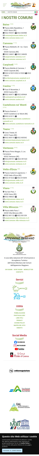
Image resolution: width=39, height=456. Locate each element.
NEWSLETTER (28, 269)
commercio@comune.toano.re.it (17, 140)
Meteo (19, 288)
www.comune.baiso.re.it (14, 38)
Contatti (19, 272)
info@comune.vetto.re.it (14, 180)
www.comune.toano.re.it (14, 143)
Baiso (8, 24)
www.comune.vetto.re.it (14, 183)
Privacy (20, 320)
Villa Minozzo (12, 207)
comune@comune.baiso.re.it (16, 35)
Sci (19, 296)
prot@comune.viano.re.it (14, 199)
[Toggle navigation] (5, 5)
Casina (9, 86)
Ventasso (10, 148)
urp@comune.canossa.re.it (15, 57)
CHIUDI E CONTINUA (12, 450)
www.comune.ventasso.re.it (15, 164)
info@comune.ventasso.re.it (15, 161)
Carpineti (10, 64)
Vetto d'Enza (11, 169)
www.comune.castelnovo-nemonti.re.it (19, 124)
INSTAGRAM (19, 345)
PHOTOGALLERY (19, 315)
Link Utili (19, 318)
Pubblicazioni (19, 313)
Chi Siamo (8, 269)
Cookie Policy (24, 443)
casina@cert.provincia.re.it (15, 97)
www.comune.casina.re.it (14, 99)
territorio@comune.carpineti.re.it (17, 78)
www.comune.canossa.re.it (15, 59)
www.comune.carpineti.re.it (15, 81)
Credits (19, 328)
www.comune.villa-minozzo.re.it (17, 220)
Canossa (10, 43)
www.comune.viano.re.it (14, 202)
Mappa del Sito (19, 325)
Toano (8, 129)
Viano (8, 188)
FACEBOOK (19, 342)
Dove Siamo (18, 269)
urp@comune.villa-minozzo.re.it (17, 218)
